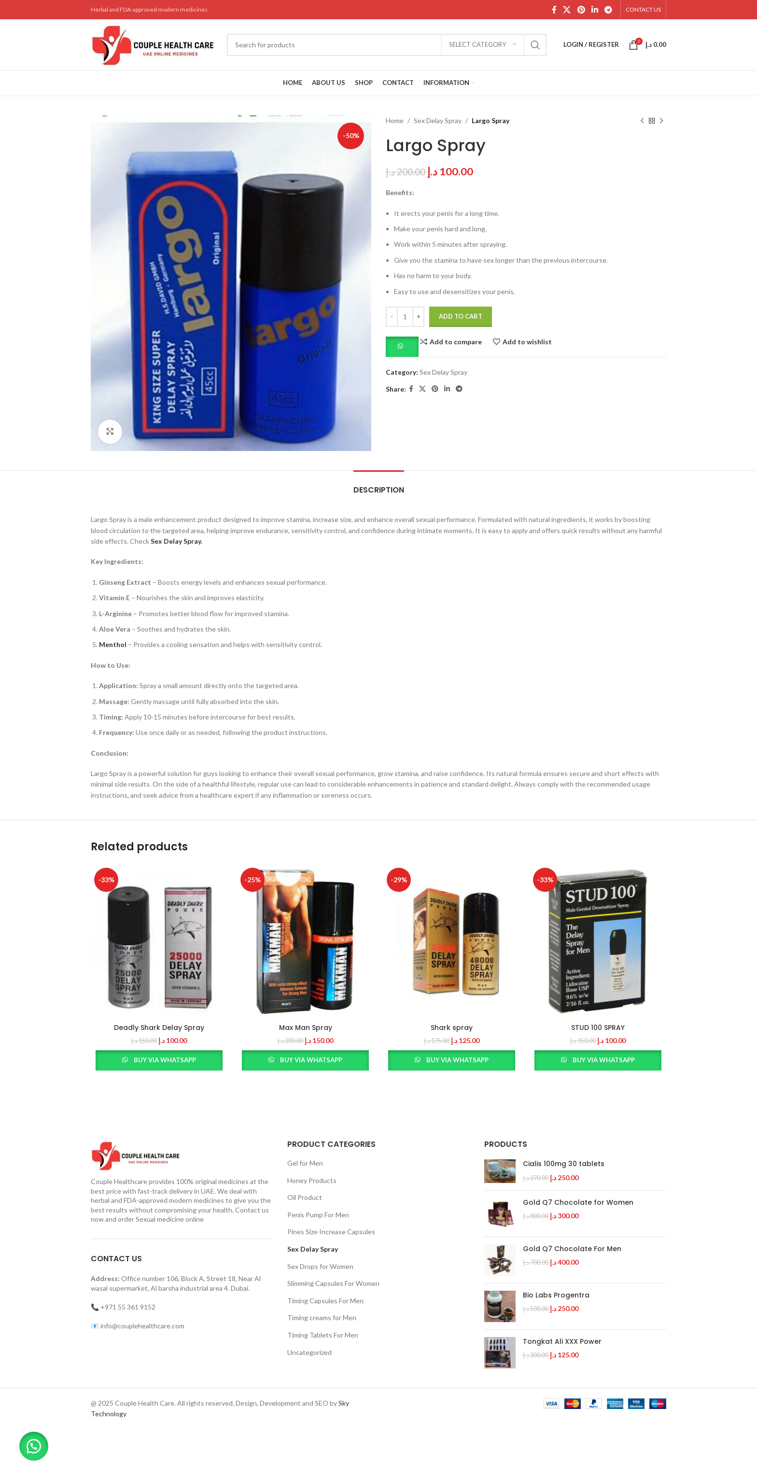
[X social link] (567, 9)
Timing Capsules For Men (325, 1301)
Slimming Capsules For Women (333, 1283)
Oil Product (304, 1197)
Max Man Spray (305, 1027)
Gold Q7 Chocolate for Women (578, 1202)
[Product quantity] (405, 317)
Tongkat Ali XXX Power (562, 1341)
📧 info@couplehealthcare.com (137, 1326)
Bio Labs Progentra (556, 1295)
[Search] (387, 45)
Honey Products (311, 1180)
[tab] (378, 485)
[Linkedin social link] (594, 9)
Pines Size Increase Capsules (331, 1231)
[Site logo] (154, 44)
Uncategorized (309, 1352)
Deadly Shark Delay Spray (159, 1027)
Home (395, 120)
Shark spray (452, 1027)
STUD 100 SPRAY (598, 1027)
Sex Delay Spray (438, 120)
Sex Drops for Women (320, 1266)
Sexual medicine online (170, 1219)
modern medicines (196, 1200)
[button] (402, 346)
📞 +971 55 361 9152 (123, 1307)
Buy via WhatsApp (165, 1060)
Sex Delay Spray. (176, 541)
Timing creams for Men (321, 1317)
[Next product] (661, 121)
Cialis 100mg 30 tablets (563, 1164)
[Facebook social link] (554, 9)
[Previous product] (642, 121)
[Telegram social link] (609, 9)
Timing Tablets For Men (322, 1335)
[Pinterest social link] (581, 9)
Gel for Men (305, 1163)
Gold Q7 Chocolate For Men (572, 1249)
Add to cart (460, 316)
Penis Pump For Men (318, 1215)
